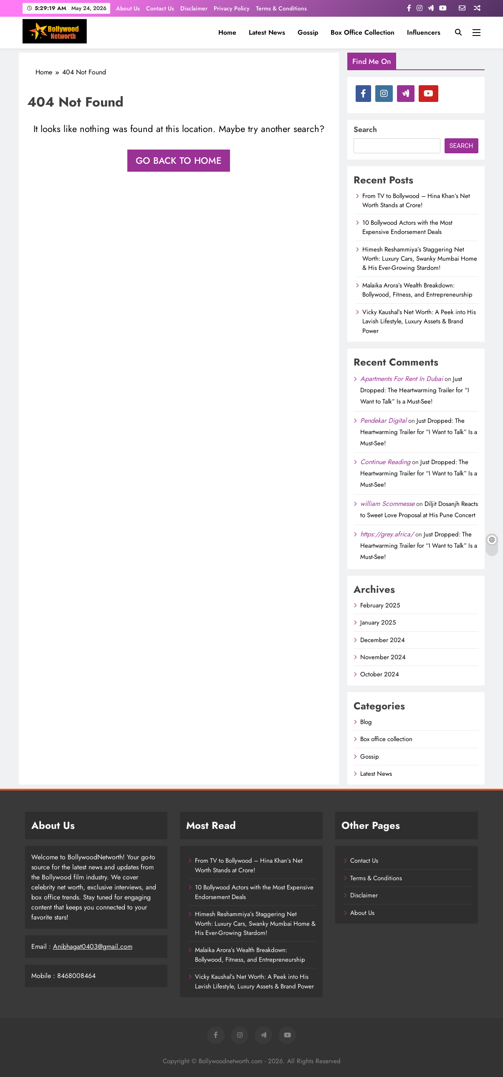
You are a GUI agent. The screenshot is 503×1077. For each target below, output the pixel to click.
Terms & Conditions (281, 8)
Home (227, 32)
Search (365, 129)
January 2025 (378, 622)
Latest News (267, 32)
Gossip (308, 32)
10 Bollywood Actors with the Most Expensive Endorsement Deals (407, 227)
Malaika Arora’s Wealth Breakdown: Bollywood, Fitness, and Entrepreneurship (417, 290)
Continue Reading (385, 462)
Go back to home (179, 160)
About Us (128, 8)
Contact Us (160, 8)
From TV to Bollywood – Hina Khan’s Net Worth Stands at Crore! (416, 200)
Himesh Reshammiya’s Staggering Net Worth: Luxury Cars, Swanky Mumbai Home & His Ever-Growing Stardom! (419, 259)
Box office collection (362, 32)
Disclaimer (193, 8)
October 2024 (379, 674)
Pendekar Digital (383, 420)
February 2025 (380, 605)
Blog (366, 721)
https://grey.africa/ (387, 534)
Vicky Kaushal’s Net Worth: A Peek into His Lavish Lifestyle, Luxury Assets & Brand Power (419, 321)
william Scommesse (387, 503)
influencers (423, 32)
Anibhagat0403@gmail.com (92, 946)
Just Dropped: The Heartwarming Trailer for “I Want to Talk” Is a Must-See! (414, 390)
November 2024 (383, 657)
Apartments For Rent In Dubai (401, 379)
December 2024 (382, 640)
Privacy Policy (232, 8)
